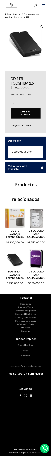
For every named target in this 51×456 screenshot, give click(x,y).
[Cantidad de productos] (15, 104)
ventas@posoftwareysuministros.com (25, 366)
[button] (41, 26)
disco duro (26, 125)
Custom (17, 14)
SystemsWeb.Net (34, 453)
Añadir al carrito (25, 113)
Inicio (8, 14)
